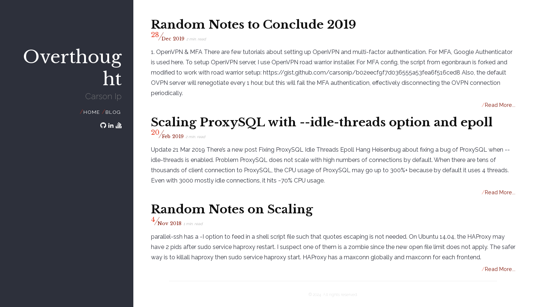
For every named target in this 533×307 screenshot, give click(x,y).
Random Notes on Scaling (232, 209)
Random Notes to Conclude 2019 (253, 24)
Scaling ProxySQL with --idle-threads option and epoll (322, 122)
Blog (113, 112)
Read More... (498, 105)
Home (91, 112)
